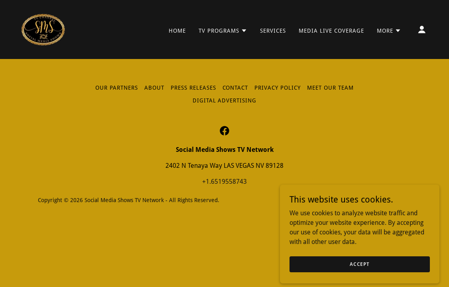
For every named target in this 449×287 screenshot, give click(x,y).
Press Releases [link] (193, 88)
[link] (43, 29)
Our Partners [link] (116, 88)
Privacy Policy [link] (277, 88)
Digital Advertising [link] (225, 100)
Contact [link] (235, 88)
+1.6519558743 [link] (224, 181)
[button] (223, 30)
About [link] (154, 88)
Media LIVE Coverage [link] (331, 31)
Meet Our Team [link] (330, 88)
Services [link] (273, 31)
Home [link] (177, 31)
